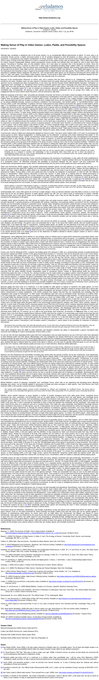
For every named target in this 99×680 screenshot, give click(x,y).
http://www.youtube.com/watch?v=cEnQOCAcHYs (66, 581)
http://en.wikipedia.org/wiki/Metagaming (58, 614)
